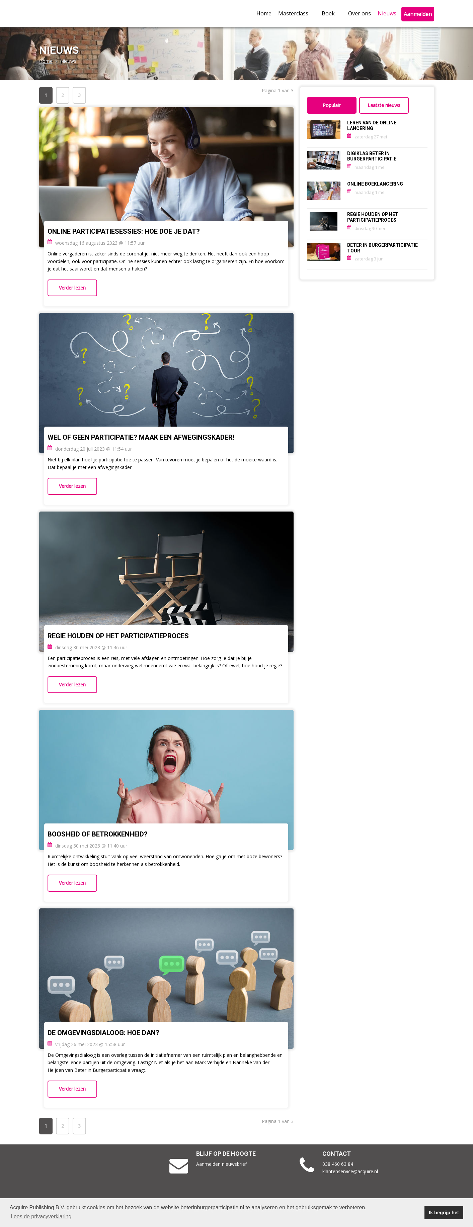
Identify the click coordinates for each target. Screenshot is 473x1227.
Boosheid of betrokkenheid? (98, 834)
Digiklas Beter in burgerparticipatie (371, 156)
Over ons (359, 13)
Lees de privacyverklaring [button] (41, 1216)
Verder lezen (72, 288)
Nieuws (387, 13)
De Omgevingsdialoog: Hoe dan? (103, 1033)
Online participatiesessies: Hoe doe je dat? (125, 231)
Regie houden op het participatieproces (118, 636)
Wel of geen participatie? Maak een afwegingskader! (142, 437)
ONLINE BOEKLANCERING (375, 184)
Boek (331, 13)
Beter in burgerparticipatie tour (382, 248)
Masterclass (296, 13)
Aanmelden (418, 14)
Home (263, 13)
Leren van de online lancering (371, 125)
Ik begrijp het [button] (444, 1212)
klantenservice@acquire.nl (350, 1171)
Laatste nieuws (384, 105)
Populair (331, 105)
